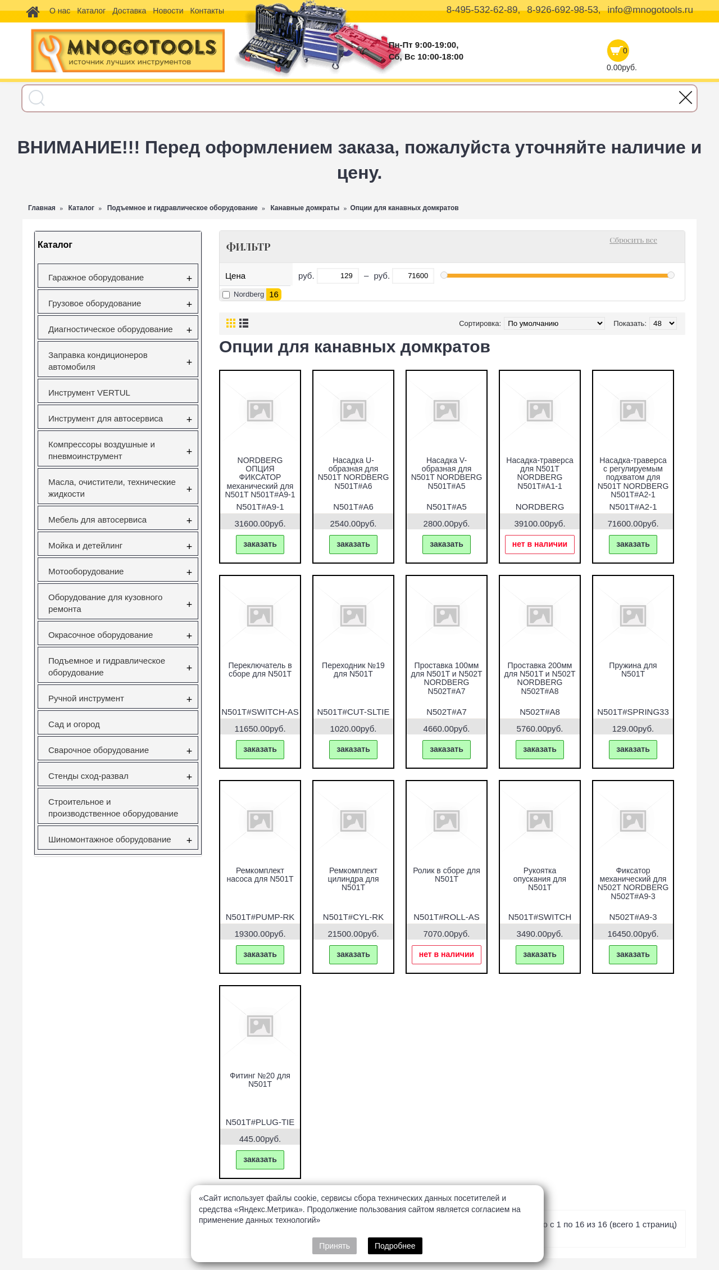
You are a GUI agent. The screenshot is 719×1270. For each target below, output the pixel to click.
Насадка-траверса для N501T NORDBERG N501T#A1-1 (539, 473)
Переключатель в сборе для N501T (260, 669)
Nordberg (249, 294)
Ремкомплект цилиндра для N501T (353, 879)
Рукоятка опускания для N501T (539, 879)
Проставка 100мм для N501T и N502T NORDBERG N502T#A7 (446, 678)
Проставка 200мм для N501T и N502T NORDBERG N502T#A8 (539, 678)
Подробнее (395, 1245)
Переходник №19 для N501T (353, 669)
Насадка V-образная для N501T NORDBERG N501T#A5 (447, 473)
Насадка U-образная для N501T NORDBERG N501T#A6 (353, 473)
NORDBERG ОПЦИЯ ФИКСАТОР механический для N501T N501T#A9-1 (260, 478)
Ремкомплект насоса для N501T (260, 874)
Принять (334, 1245)
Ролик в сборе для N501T (446, 874)
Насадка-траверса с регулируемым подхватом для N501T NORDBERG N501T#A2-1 (633, 478)
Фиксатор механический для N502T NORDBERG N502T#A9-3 (633, 883)
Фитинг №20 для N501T (260, 1079)
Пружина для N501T (633, 669)
